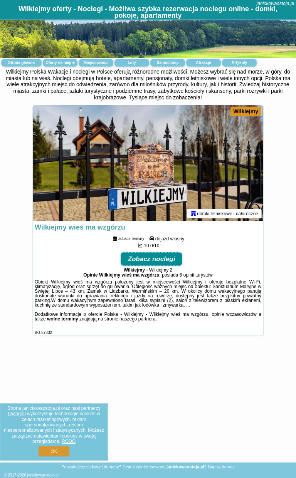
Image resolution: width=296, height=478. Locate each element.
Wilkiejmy (246, 111)
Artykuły (239, 62)
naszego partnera (137, 319)
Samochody (168, 62)
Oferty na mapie (60, 62)
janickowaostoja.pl (275, 3)
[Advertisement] (148, 405)
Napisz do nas (221, 467)
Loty (132, 62)
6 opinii (187, 275)
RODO (69, 441)
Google (16, 413)
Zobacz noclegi (151, 259)
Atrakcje (203, 62)
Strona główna (21, 62)
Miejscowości (96, 62)
